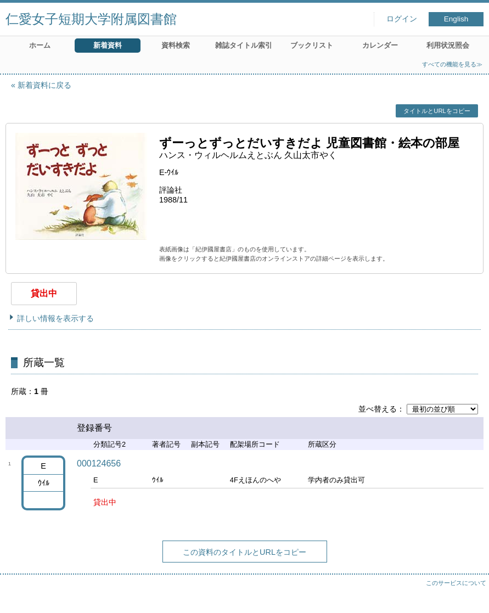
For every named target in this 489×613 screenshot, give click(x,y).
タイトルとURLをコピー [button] (436, 111)
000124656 (99, 463)
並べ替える (377, 408)
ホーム (39, 45)
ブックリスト (311, 45)
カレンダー (380, 45)
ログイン (401, 19)
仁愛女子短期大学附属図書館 (91, 19)
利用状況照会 (447, 45)
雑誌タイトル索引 (243, 45)
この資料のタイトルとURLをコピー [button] (244, 552)
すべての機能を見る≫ (452, 64)
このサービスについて (456, 583)
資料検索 (175, 45)
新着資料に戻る (44, 85)
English (456, 19)
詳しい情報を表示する (55, 318)
